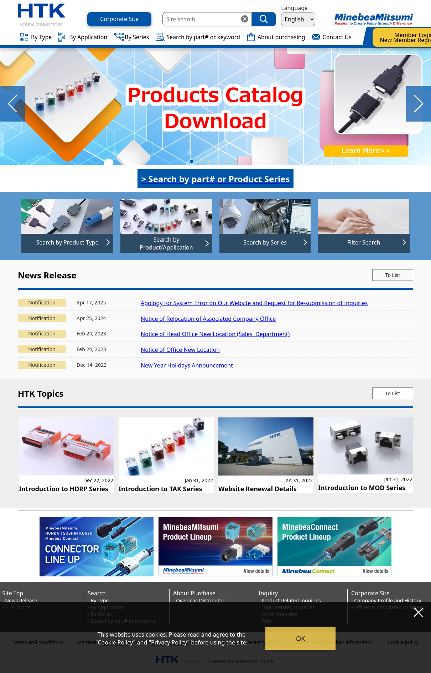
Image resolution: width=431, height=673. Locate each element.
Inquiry (268, 593)
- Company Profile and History (386, 600)
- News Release (19, 600)
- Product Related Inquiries (290, 600)
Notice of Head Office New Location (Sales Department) (215, 334)
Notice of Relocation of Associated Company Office (208, 319)
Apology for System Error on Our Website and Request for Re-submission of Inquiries (254, 303)
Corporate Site (370, 593)
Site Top (12, 593)
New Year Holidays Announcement (187, 365)
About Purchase (194, 593)
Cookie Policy (115, 642)
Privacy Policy (169, 642)
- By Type (98, 600)
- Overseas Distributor (198, 600)
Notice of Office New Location (180, 350)
